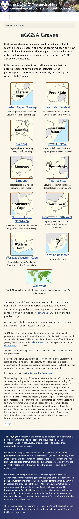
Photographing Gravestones (40, 373)
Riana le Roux (38, 342)
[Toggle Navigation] (7, 17)
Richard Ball (43, 312)
